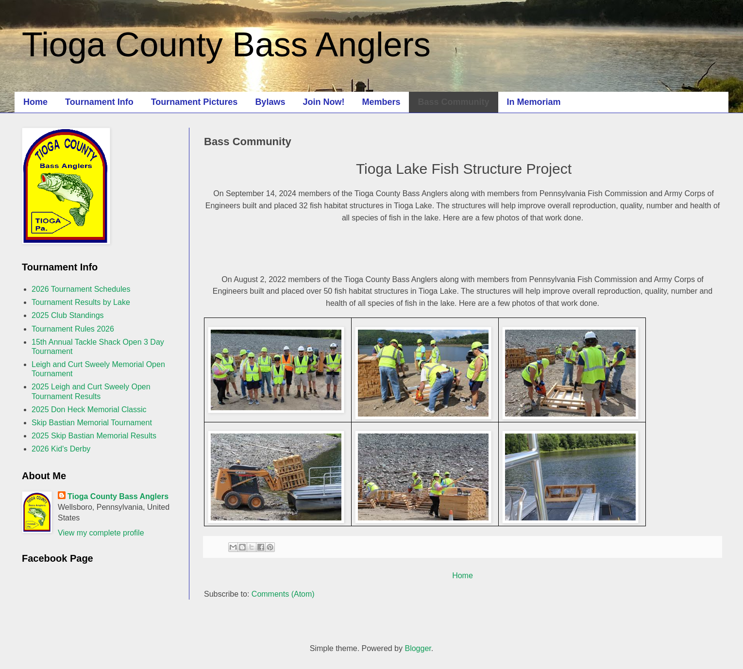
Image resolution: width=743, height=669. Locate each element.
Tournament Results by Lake (81, 302)
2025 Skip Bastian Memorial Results (94, 436)
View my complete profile (101, 533)
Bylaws (270, 102)
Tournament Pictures (194, 102)
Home (35, 102)
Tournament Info (99, 102)
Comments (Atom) (283, 594)
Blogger (418, 648)
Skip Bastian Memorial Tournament (92, 422)
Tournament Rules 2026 (73, 329)
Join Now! (323, 102)
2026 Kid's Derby (61, 449)
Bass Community (453, 102)
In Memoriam (534, 102)
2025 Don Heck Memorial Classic (89, 409)
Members (381, 102)
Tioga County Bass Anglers (226, 45)
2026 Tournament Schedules (81, 289)
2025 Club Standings (68, 315)
